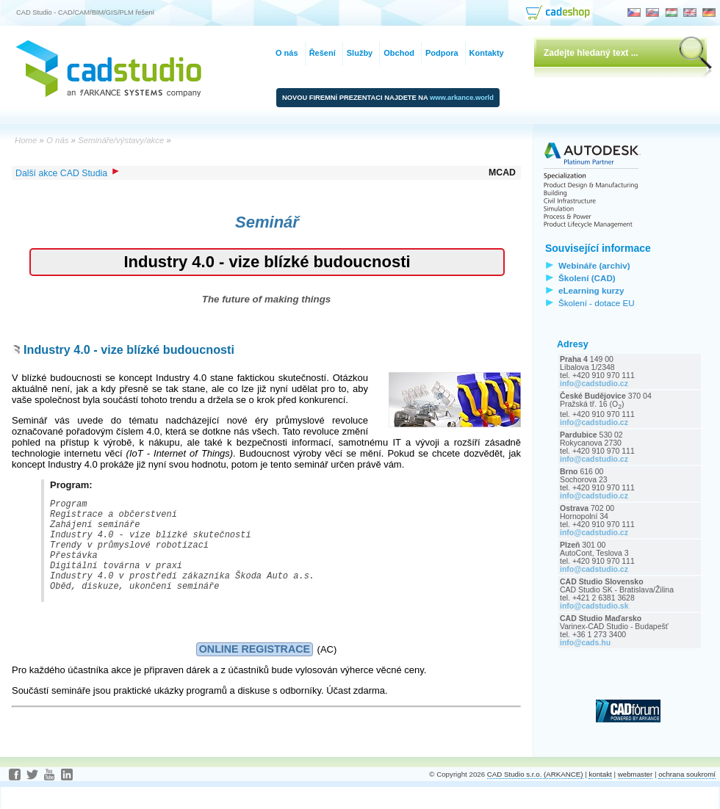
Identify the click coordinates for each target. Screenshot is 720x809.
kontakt (599, 796)
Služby (359, 52)
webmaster (635, 796)
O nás (287, 52)
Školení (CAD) (587, 278)
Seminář (267, 222)
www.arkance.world (462, 97)
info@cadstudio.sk (594, 606)
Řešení (322, 52)
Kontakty (486, 52)
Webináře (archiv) (594, 265)
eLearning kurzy (591, 290)
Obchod (399, 52)
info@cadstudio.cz (594, 384)
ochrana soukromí (687, 796)
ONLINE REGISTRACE (254, 671)
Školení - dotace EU (596, 303)
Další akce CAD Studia (67, 173)
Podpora (441, 52)
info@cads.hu (585, 643)
